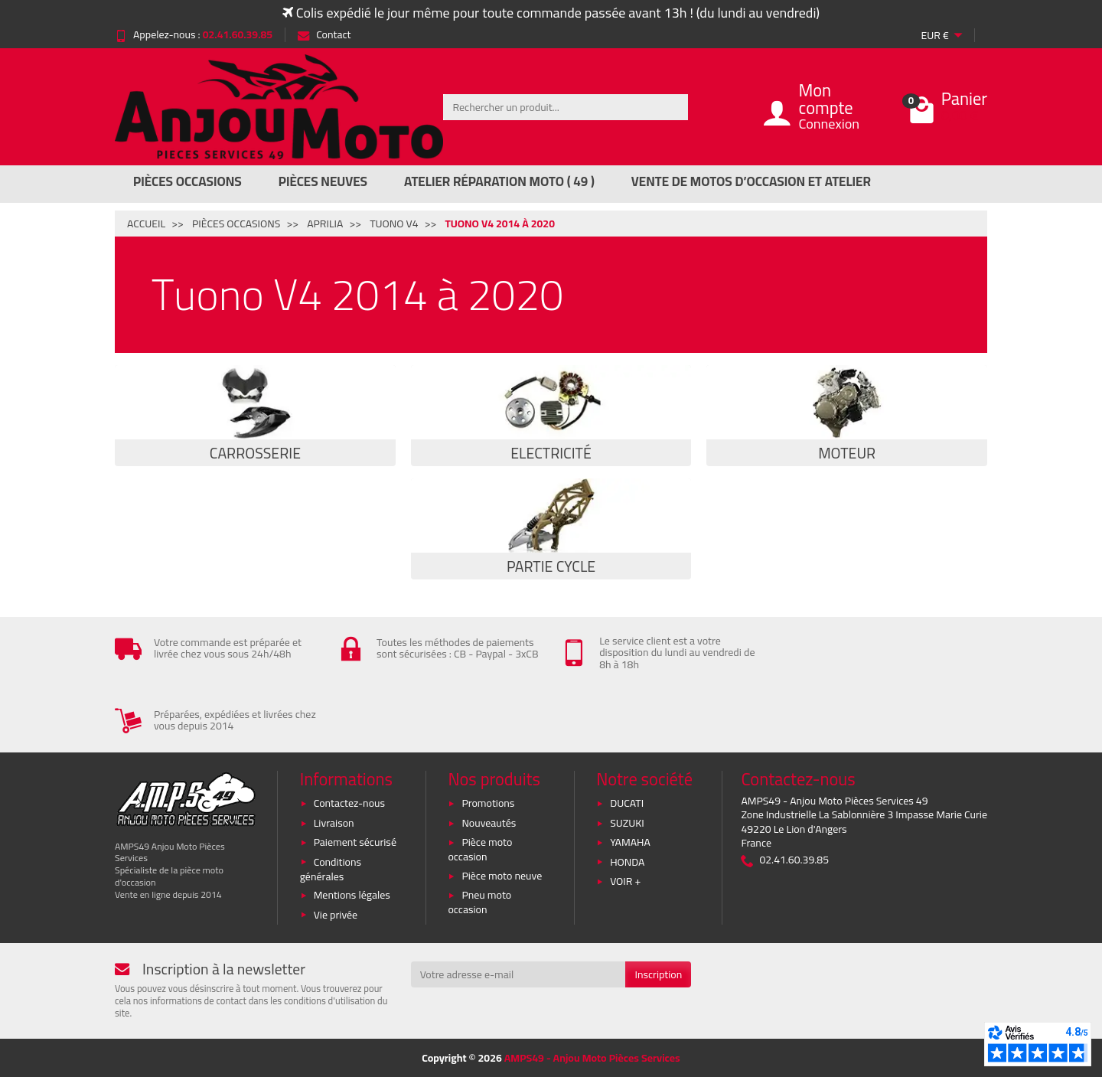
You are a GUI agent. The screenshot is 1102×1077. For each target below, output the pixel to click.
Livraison (334, 823)
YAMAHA (630, 842)
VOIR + (625, 881)
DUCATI (627, 803)
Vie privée (336, 915)
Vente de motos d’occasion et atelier (751, 181)
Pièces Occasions (187, 181)
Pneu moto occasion (479, 902)
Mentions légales (352, 895)
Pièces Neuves (323, 181)
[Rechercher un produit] (565, 107)
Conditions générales (330, 869)
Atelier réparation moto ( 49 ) (499, 181)
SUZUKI (627, 823)
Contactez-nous (349, 803)
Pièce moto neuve (501, 876)
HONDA (627, 862)
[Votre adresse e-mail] (518, 974)
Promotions (487, 803)
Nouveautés (488, 823)
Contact (324, 34)
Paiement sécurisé (355, 842)
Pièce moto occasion (480, 849)
